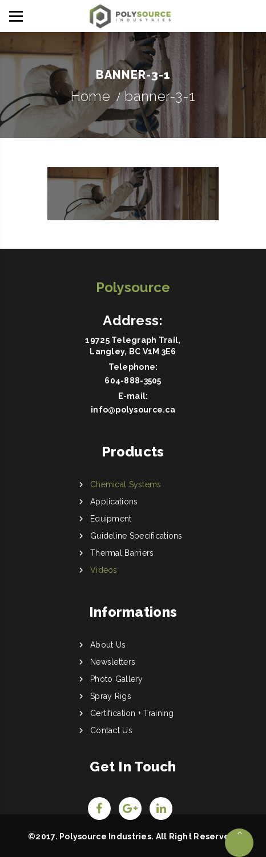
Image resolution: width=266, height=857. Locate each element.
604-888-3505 (132, 380)
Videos (104, 570)
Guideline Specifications (136, 535)
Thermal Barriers (122, 552)
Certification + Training (132, 713)
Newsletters (112, 661)
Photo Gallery (116, 679)
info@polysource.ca (133, 409)
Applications (114, 501)
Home (90, 96)
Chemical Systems (125, 484)
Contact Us (111, 730)
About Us (108, 644)
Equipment (111, 518)
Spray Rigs (110, 696)
